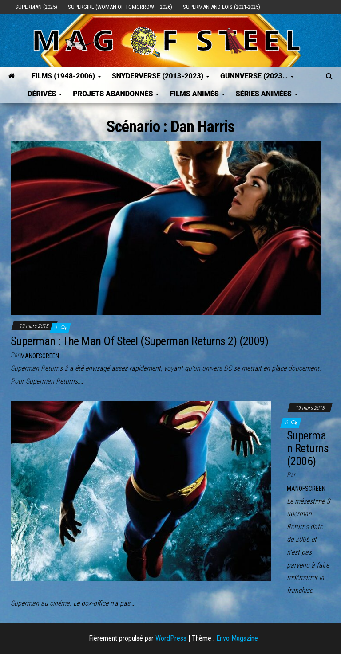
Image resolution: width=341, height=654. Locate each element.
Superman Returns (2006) (308, 448)
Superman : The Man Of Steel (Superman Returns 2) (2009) (139, 341)
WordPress (170, 638)
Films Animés (197, 94)
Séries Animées (267, 94)
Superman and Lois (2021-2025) (221, 7)
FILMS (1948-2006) (66, 76)
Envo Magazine (237, 638)
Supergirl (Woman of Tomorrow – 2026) (120, 7)
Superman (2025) (36, 7)
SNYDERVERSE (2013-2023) (161, 76)
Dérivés (45, 94)
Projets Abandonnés (116, 94)
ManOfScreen (39, 356)
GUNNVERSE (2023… (257, 76)
